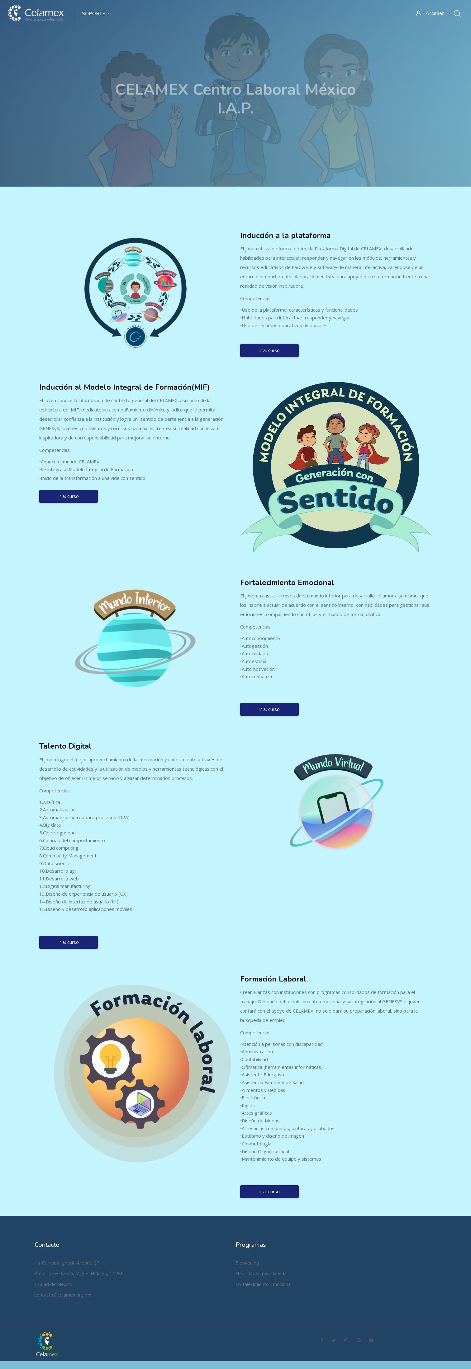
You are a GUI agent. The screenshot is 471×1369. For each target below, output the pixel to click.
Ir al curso (269, 346)
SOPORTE (96, 13)
